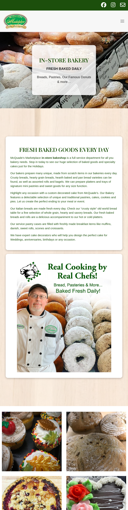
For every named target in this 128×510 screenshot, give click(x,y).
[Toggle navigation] (122, 21)
